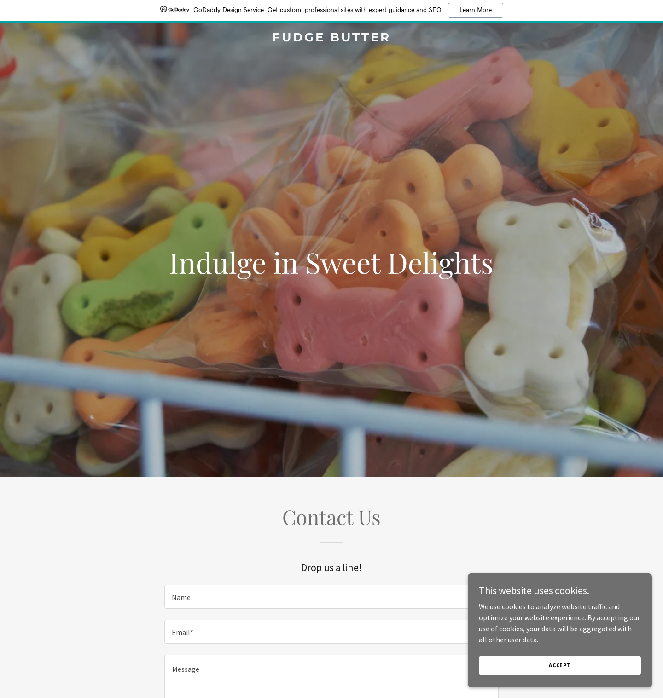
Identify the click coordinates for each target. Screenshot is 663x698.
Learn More (475, 10)
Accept (560, 665)
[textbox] (331, 597)
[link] (331, 38)
